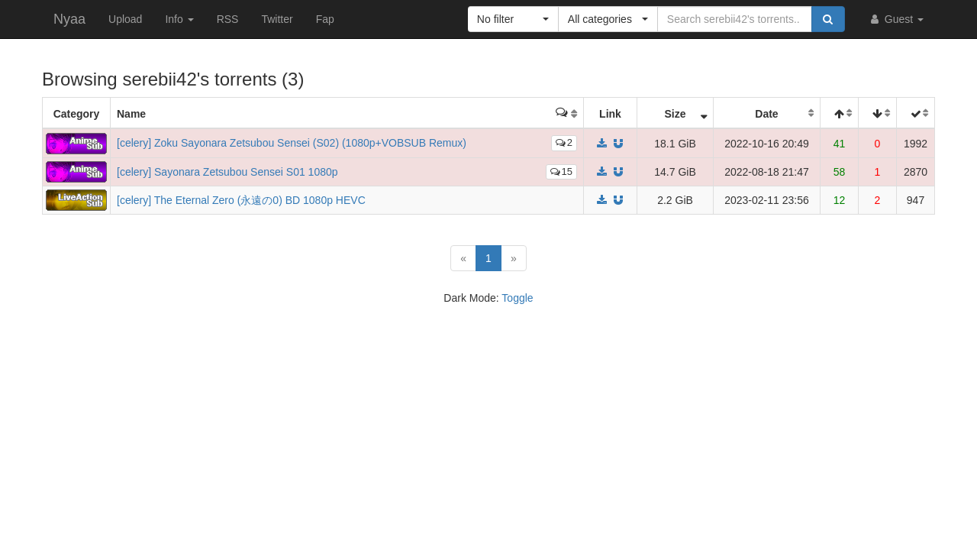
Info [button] (179, 19)
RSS (228, 19)
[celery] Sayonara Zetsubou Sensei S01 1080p (227, 172)
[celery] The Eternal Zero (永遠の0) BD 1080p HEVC (241, 200)
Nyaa (69, 19)
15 (561, 171)
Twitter (276, 19)
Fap (325, 19)
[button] (513, 19)
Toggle (517, 298)
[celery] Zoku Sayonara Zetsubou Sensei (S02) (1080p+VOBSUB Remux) (291, 143)
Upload (125, 19)
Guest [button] (896, 19)
